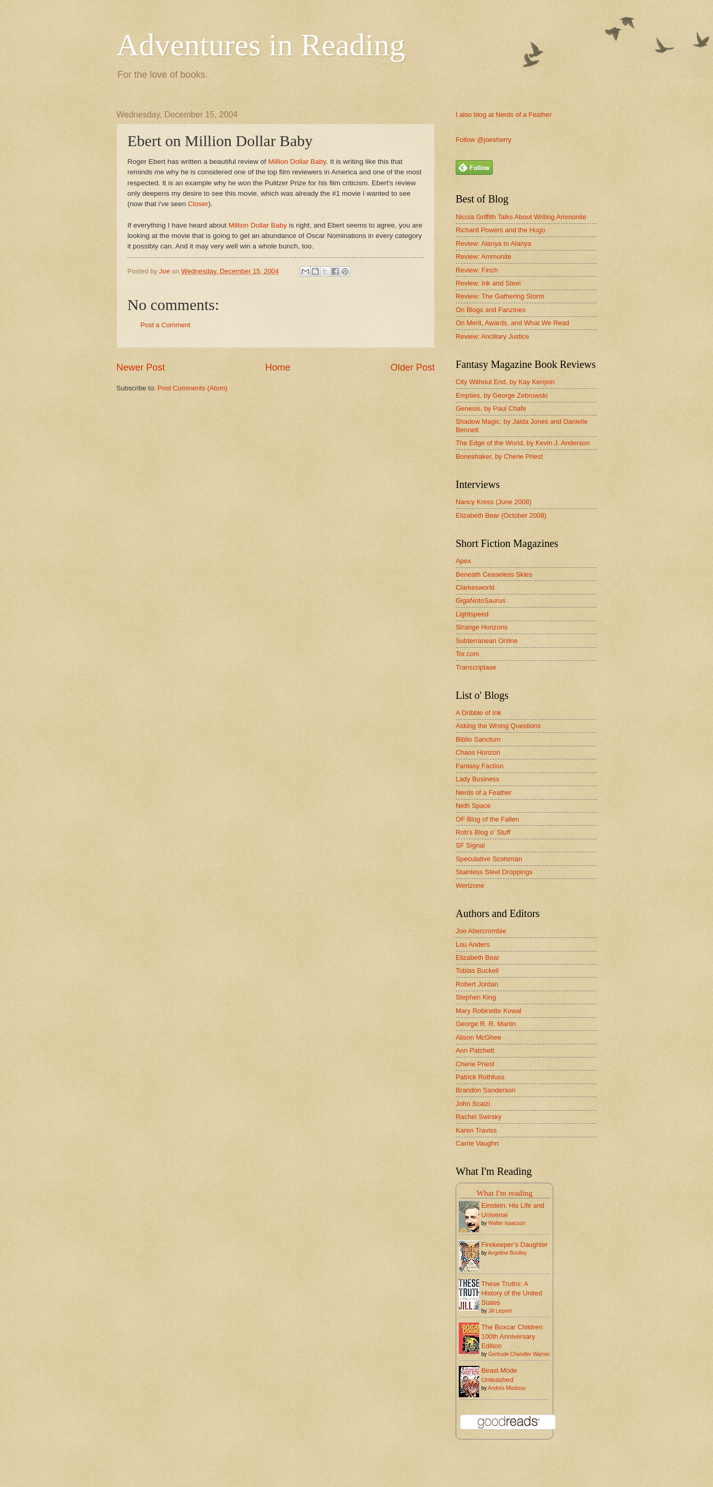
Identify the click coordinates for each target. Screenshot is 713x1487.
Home (277, 367)
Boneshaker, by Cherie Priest (499, 456)
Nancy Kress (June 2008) (493, 502)
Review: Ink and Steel (488, 283)
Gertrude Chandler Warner (519, 1354)
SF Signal (470, 845)
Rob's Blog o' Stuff (483, 832)
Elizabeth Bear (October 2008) (501, 515)
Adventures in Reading (260, 45)
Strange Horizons (481, 627)
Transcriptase (476, 667)
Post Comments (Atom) (193, 388)
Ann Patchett (475, 1050)
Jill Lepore (500, 1311)
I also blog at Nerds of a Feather (504, 114)
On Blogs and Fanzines (491, 310)
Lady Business (478, 779)
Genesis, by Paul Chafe (491, 408)
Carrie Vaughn (477, 1143)
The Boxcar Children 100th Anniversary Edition (511, 1336)
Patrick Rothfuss (480, 1077)
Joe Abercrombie (481, 931)
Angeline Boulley (507, 1253)
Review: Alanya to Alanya (493, 243)
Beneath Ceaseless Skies (494, 574)
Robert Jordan (477, 984)
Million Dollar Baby (297, 161)
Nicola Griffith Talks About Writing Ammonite (521, 217)
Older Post (412, 367)
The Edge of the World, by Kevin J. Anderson (523, 443)
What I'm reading (504, 1192)
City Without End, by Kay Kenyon (505, 382)
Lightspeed (472, 614)
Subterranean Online (487, 641)
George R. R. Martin (486, 1024)
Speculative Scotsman (489, 859)
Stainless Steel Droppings (494, 872)
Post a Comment (165, 325)
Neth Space (473, 806)
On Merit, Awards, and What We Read (512, 323)
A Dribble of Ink (478, 713)
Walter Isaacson (506, 1223)
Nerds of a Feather (484, 792)
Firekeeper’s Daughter (514, 1244)
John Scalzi (473, 1104)
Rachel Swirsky (479, 1117)
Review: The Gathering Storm (500, 296)
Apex (463, 561)
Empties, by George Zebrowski (502, 395)
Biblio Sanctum (478, 739)
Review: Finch (477, 270)
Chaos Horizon (478, 752)
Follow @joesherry (484, 140)
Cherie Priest (475, 1064)
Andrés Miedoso (507, 1388)
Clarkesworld (475, 587)
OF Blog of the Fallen (487, 819)
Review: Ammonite (484, 256)
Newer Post (140, 367)
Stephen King (476, 997)
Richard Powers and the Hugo (500, 230)
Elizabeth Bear (478, 957)
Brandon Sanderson (486, 1090)
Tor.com (467, 654)
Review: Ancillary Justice (492, 336)
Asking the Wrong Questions (498, 726)
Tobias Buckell (477, 970)
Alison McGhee (478, 1037)
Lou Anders (473, 944)
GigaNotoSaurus (480, 600)
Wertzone (470, 885)
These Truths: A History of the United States (511, 1293)
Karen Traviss (476, 1130)
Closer (198, 204)
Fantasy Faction (480, 766)
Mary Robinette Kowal (488, 1011)
